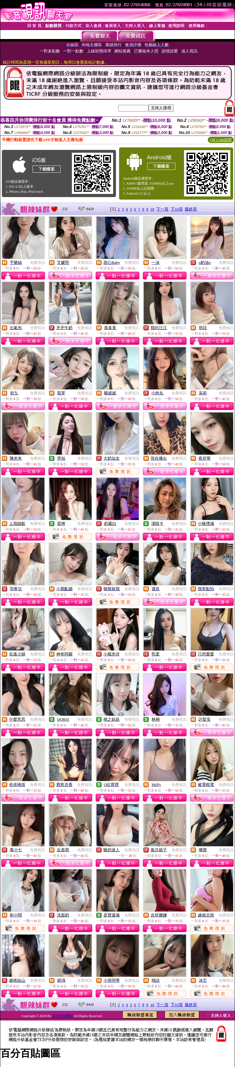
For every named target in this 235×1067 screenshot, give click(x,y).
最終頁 (191, 209)
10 (152, 209)
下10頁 (177, 209)
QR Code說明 (221, 140)
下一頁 (162, 209)
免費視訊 (37, 262)
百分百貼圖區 (62, 1016)
